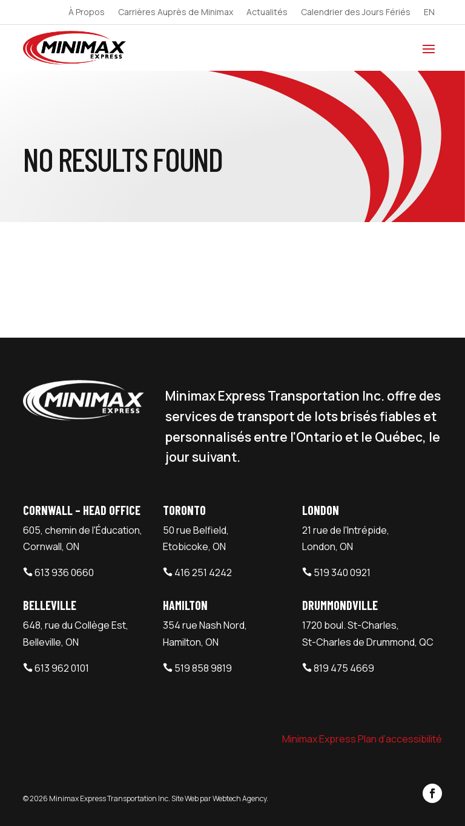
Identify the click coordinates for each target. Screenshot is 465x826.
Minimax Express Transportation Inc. (110, 798)
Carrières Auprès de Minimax (175, 13)
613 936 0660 (64, 572)
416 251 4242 (203, 572)
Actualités (267, 13)
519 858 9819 (203, 668)
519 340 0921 (342, 572)
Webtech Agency (239, 798)
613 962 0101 (62, 668)
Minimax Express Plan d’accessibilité (362, 739)
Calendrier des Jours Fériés (356, 13)
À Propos (86, 13)
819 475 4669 (344, 668)
